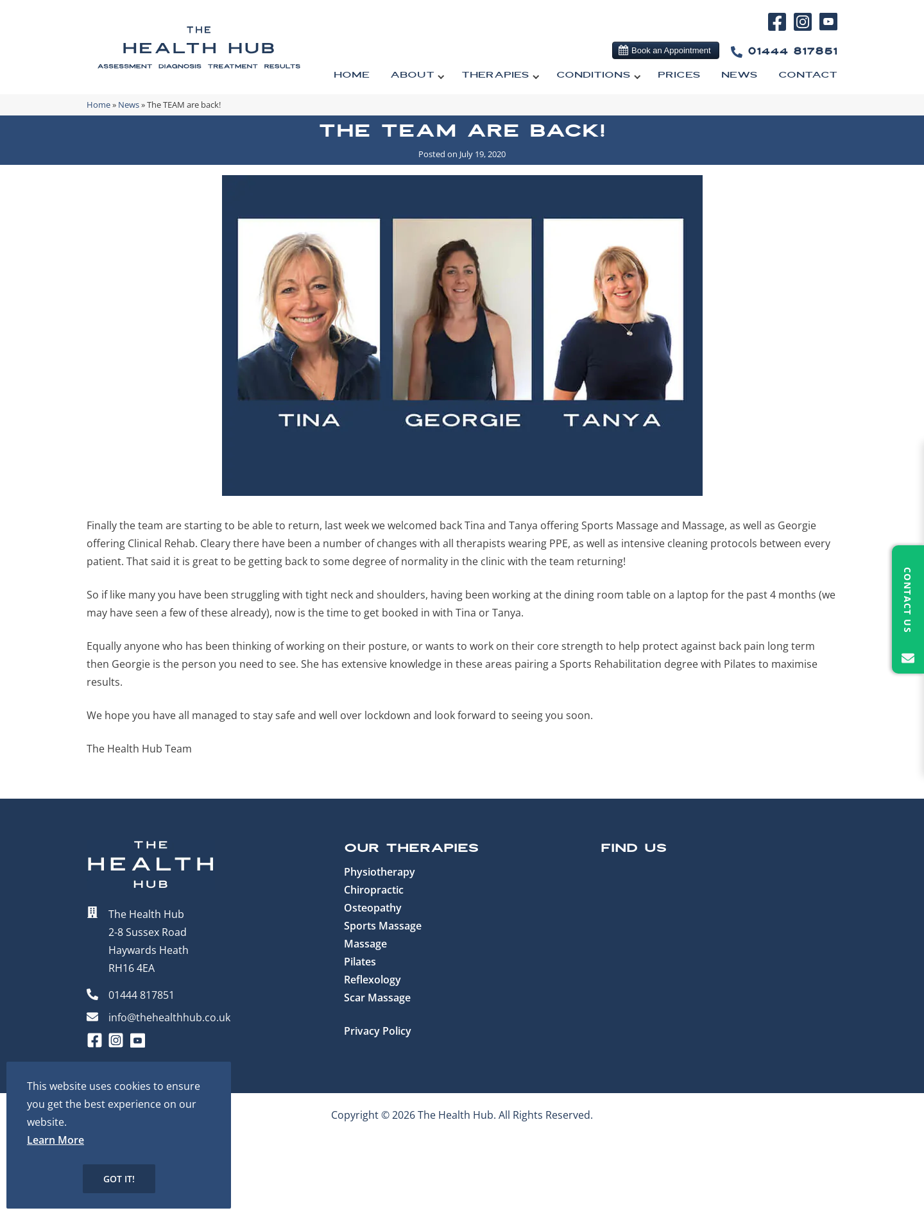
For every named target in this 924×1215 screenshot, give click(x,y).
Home (352, 75)
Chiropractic (374, 890)
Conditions (593, 75)
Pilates (360, 962)
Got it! (119, 1179)
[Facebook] (779, 29)
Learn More (55, 1140)
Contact (807, 75)
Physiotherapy (379, 872)
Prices (679, 75)
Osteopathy (373, 908)
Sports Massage (383, 926)
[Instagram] (805, 29)
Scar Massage (377, 997)
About (412, 75)
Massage (365, 944)
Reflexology (372, 980)
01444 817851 (781, 51)
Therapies (495, 75)
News (739, 75)
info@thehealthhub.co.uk (169, 1017)
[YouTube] (827, 27)
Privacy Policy (377, 1031)
